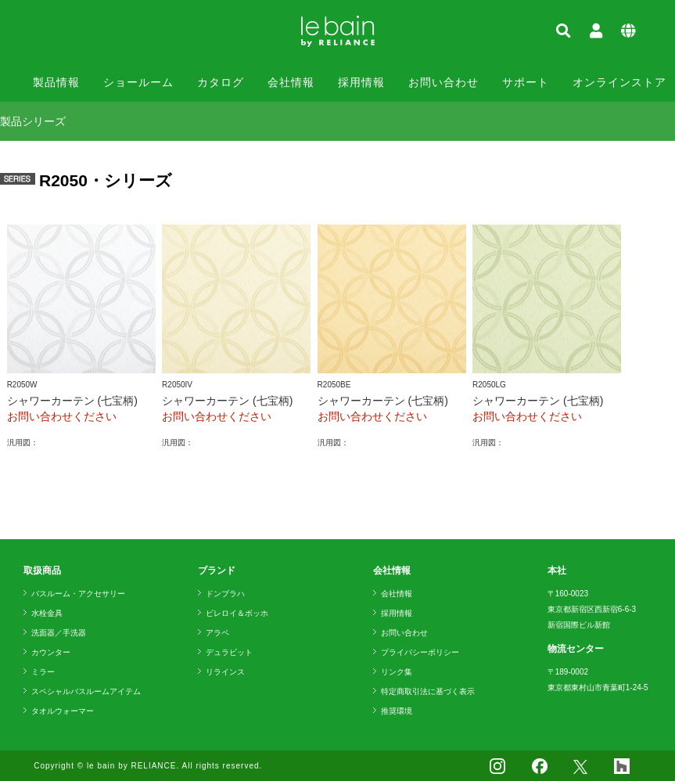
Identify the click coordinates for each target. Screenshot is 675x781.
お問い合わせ (443, 82)
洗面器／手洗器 (58, 632)
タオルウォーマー (62, 711)
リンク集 (396, 672)
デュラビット (229, 652)
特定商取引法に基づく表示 (428, 691)
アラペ (217, 632)
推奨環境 (396, 711)
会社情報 (290, 82)
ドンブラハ (225, 593)
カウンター (50, 652)
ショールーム (138, 82)
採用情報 (361, 82)
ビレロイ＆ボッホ (237, 613)
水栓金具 (47, 613)
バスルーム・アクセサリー (78, 593)
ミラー (43, 672)
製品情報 (56, 82)
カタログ (220, 82)
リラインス (225, 672)
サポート (525, 82)
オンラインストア (619, 82)
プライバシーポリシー (420, 652)
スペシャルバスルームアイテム (86, 691)
